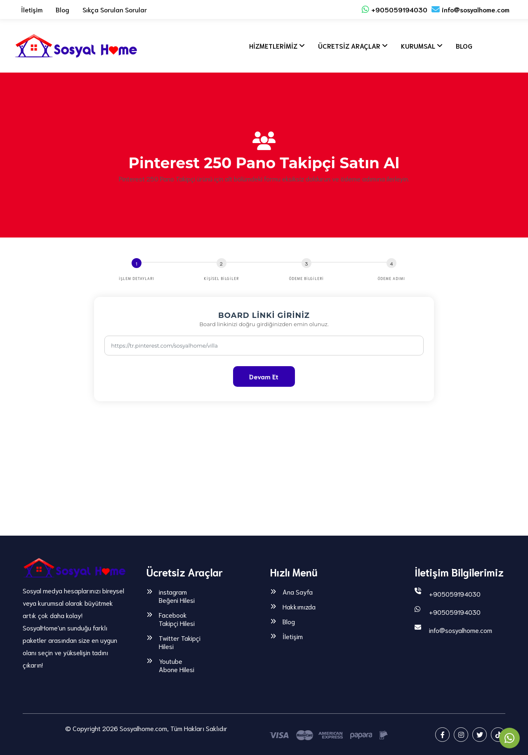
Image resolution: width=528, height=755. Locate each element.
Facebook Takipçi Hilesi (177, 619)
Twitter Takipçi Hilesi (179, 642)
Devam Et (263, 376)
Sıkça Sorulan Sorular (114, 9)
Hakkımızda (299, 606)
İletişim (31, 9)
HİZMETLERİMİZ (273, 45)
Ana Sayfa (298, 592)
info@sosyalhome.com (470, 9)
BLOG (464, 45)
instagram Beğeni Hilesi (177, 596)
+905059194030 (394, 9)
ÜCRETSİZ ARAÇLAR (349, 45)
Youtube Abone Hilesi (176, 665)
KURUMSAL (418, 45)
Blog (62, 9)
